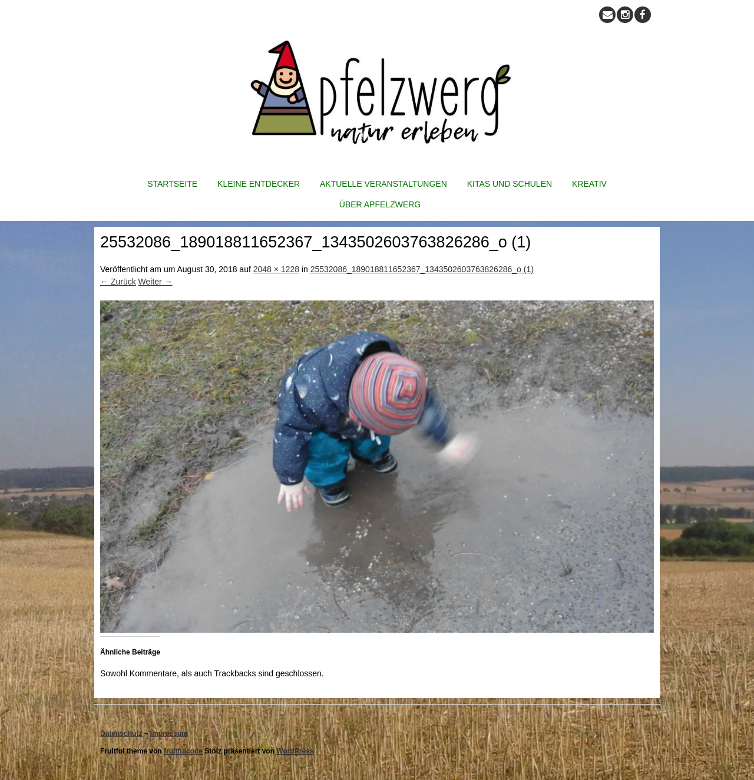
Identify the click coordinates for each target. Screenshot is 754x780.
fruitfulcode (183, 751)
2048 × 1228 (276, 269)
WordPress (294, 751)
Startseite (172, 184)
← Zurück (118, 281)
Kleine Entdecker (258, 184)
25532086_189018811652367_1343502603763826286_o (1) (422, 269)
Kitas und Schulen (509, 184)
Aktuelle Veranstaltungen (383, 184)
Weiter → (155, 281)
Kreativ (589, 184)
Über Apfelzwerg (380, 204)
